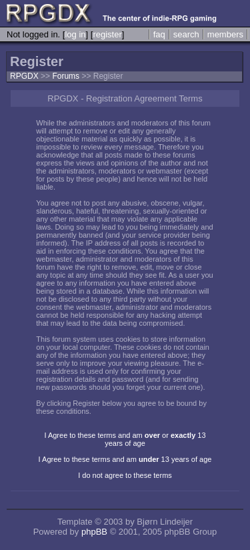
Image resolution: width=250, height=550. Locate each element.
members (225, 34)
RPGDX (24, 76)
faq (159, 34)
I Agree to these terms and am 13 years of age (125, 459)
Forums (65, 76)
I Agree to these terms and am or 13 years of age (124, 439)
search (186, 34)
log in (75, 34)
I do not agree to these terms (125, 475)
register (107, 34)
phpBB (94, 532)
